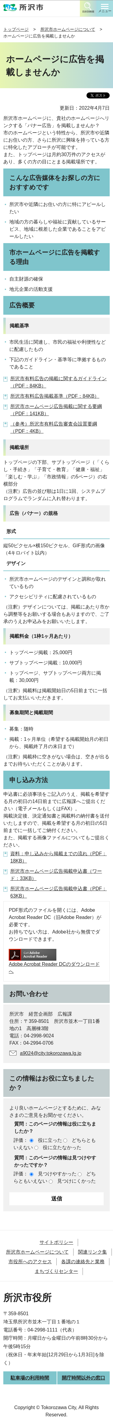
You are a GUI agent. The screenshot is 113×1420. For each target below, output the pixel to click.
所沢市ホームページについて (67, 29)
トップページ (16, 29)
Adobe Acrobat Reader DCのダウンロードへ (54, 961)
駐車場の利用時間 (30, 1377)
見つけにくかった (76, 1181)
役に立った (50, 1140)
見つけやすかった (57, 1173)
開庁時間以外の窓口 (83, 1377)
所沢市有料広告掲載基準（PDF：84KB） (54, 396)
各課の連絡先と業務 (83, 1261)
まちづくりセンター (56, 1271)
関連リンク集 (92, 1252)
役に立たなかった (62, 1147)
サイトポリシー (56, 1242)
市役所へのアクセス (30, 1261)
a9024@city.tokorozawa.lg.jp (50, 1053)
